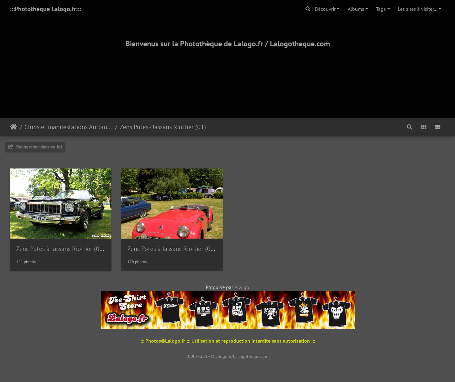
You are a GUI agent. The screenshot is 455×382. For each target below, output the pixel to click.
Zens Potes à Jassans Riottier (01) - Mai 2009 (75, 249)
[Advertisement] (227, 75)
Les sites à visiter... (417, 9)
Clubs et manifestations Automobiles (68, 127)
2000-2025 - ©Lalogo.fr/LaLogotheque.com (227, 356)
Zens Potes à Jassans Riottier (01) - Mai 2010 (186, 249)
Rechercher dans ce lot (35, 147)
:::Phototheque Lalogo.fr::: (45, 9)
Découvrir (325, 9)
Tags (381, 9)
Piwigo (241, 287)
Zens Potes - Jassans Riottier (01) (163, 127)
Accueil (13, 127)
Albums (356, 9)
